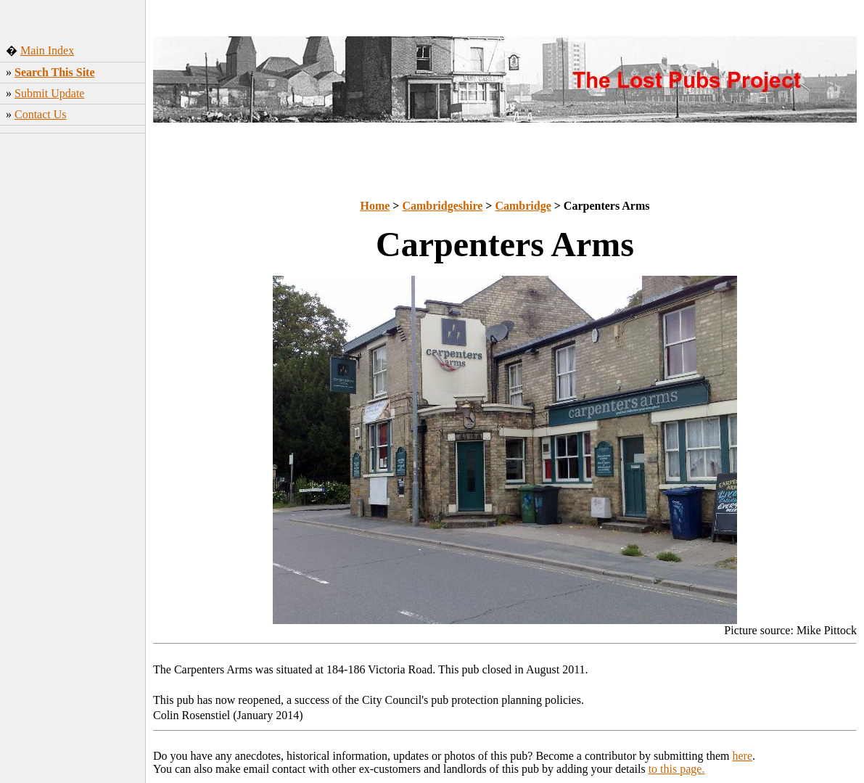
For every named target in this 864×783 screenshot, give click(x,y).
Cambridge (523, 206)
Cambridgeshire (442, 206)
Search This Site (55, 72)
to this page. (677, 769)
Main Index (47, 50)
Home (375, 206)
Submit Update (49, 93)
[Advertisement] (73, 355)
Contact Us (41, 114)
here (743, 756)
